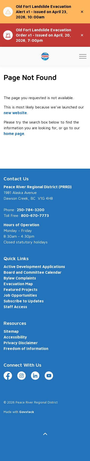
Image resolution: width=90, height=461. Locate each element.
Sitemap (11, 331)
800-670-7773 (35, 215)
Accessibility (15, 337)
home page (14, 133)
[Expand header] (83, 56)
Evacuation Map (18, 284)
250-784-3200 (30, 210)
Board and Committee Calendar (32, 272)
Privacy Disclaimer (21, 343)
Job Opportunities (20, 295)
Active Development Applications (34, 266)
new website (15, 113)
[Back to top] (45, 434)
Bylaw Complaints (20, 278)
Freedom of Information (26, 348)
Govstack (26, 412)
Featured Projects (20, 289)
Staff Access (15, 307)
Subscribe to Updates (24, 301)
